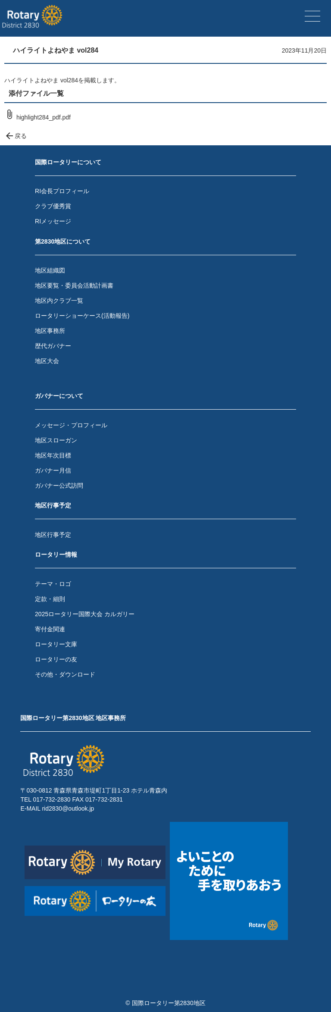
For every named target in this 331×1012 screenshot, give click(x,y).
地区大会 (47, 360)
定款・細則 (50, 598)
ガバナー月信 (53, 470)
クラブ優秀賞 (53, 206)
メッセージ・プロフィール (71, 425)
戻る (15, 136)
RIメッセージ (53, 221)
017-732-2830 (51, 799)
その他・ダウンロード (65, 674)
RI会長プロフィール (62, 191)
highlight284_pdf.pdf (37, 117)
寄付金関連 (50, 629)
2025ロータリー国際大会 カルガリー (84, 614)
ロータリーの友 (56, 659)
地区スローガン (56, 440)
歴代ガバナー (53, 345)
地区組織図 (50, 270)
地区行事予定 (53, 534)
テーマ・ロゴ (53, 583)
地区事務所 (50, 330)
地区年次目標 (53, 455)
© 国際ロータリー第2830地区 (165, 1002)
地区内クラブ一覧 (59, 300)
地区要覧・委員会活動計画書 (74, 285)
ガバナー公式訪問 (59, 485)
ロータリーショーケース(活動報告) (82, 315)
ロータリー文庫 (56, 644)
